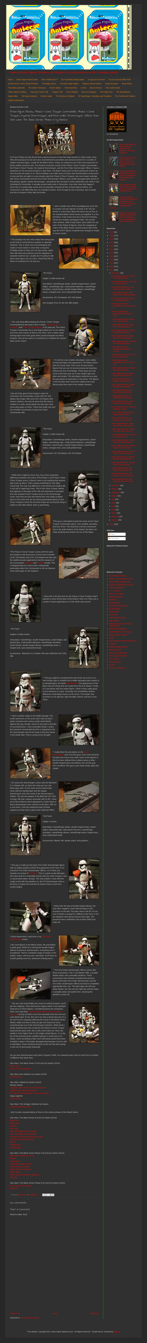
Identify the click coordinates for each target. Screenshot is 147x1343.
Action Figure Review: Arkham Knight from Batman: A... (123, 331)
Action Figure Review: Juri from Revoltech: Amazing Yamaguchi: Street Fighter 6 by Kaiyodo (127, 175)
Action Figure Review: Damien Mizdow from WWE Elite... (123, 458)
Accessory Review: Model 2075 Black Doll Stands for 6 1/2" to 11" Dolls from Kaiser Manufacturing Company (123, 202)
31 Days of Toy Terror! (96, 80)
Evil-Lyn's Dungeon (88, 92)
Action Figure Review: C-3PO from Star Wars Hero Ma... (122, 441)
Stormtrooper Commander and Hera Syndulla (29, 1093)
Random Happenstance (118, 647)
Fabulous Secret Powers (92, 84)
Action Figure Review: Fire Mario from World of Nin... (124, 436)
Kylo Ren (14, 1188)
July (113, 499)
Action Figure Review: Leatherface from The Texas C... (123, 306)
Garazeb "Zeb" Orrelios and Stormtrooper (28, 1088)
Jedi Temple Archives (117, 618)
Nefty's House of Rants (118, 635)
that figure (33, 873)
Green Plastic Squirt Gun (119, 606)
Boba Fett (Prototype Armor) (22, 1156)
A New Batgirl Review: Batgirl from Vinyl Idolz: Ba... (122, 320)
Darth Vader (15, 1172)
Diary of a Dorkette (116, 594)
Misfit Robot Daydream (118, 629)
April (114, 510)
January (115, 520)
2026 (112, 232)
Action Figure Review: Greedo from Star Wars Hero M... (123, 430)
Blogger (117, 1332)
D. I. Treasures (115, 591)
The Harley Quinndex (16, 88)
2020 (112, 253)
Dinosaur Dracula (116, 597)
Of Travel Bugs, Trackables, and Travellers (94, 96)
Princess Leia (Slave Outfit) (21, 1139)
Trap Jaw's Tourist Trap (39, 92)
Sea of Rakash (72, 92)
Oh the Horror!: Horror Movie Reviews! (23, 84)
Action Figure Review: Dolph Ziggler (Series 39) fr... (122, 413)
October (115, 489)
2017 (112, 263)
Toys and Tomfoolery (117, 668)
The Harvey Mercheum (118, 656)
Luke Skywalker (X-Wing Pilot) (23, 1134)
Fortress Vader (46, 96)
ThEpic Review (115, 662)
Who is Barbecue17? (49, 80)
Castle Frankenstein (16, 100)
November (116, 485)
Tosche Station (55, 88)
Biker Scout (15, 1066)
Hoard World (114, 612)
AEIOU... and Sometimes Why (121, 579)
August (114, 496)
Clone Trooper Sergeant (20, 1069)
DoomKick (113, 600)
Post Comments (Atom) (30, 1318)
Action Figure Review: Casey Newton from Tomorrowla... (122, 424)
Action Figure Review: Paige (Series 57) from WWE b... (122, 337)
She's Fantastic (115, 650)
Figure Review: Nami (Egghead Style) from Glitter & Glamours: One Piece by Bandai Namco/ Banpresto (127, 217)
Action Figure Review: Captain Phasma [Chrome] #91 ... (123, 385)
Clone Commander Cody (20, 1164)
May (113, 506)
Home (10, 80)
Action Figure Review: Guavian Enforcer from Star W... (123, 463)
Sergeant (29, 563)
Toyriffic (112, 665)
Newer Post (15, 1313)
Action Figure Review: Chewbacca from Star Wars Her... (123, 362)
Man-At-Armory (96, 88)
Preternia (112, 644)
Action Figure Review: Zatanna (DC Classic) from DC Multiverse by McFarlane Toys (128, 188)
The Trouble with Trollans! (125, 96)
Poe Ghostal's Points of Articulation (122, 641)
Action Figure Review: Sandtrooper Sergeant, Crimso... (121, 349)
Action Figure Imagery (117, 576)
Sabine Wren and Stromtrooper (23, 1090)
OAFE (111, 638)
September (116, 492)
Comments (113, 538)
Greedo (13, 1126)
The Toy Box (114, 659)
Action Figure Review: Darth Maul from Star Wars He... (122, 374)
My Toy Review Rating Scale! (72, 80)
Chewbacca (15, 1161)
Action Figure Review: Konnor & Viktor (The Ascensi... (123, 356)
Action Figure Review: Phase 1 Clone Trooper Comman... (123, 452)
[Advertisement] (54, 1291)
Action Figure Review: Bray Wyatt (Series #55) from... (122, 391)
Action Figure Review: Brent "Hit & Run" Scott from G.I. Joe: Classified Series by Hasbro (127, 162)
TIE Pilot (14, 1177)
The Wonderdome (123, 92)
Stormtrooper (72, 683)
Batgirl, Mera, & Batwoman (119, 582)
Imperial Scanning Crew (20, 1107)
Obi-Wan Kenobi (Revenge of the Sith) (26, 1137)
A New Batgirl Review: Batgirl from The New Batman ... (122, 326)
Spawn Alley (13, 96)
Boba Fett (14, 1120)
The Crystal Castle (112, 88)
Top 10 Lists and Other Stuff (119, 80)
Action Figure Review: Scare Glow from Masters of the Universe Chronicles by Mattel (127, 148)
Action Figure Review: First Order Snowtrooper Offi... (122, 469)
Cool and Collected (116, 588)
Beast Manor (127, 84)
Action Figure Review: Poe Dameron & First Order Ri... (122, 475)
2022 (112, 246)
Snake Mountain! (111, 84)
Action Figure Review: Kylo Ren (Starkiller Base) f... (123, 408)
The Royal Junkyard (29, 96)
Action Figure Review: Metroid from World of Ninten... (123, 299)
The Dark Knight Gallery (69, 84)
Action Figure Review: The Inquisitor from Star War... (122, 419)
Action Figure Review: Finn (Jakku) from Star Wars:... (122, 397)
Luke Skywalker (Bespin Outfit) (23, 1131)
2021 (112, 249)
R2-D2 (13, 1142)
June (114, 503)
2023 (112, 242)
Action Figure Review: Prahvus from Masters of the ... (123, 277)
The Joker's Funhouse (37, 88)
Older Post (94, 1313)
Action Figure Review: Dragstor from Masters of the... (123, 369)
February (115, 517)
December (116, 273)
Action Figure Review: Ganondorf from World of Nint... (121, 313)
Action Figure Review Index (27, 80)
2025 (112, 235)
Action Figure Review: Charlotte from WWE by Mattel (123, 342)
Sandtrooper (15, 1145)
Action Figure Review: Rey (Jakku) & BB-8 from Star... (122, 480)
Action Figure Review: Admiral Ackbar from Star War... (123, 447)
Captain (40, 563)
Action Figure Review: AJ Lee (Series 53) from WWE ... (122, 288)
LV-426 (83, 88)
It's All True (113, 615)
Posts (111, 534)
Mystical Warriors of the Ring (120, 632)
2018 (112, 260)
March (114, 513)
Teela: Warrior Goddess (17, 92)
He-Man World (114, 609)
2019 (112, 256)
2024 (112, 239)
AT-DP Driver (15, 1099)
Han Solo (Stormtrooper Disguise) (24, 1175)
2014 (112, 524)
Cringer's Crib (57, 92)
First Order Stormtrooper (20, 1186)
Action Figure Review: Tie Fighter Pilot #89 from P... (122, 380)
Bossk (12, 1158)
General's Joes (115, 603)
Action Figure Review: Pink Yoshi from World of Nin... (124, 283)
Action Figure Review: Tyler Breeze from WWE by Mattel (123, 294)
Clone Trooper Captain (32, 327)
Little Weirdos (114, 621)
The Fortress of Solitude (65, 96)
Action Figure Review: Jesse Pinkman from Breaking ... (122, 402)
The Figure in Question (118, 653)
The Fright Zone (106, 92)
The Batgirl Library (49, 84)
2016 (112, 267)
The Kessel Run (71, 88)
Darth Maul (14, 1123)
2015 (112, 270)
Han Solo (14, 1128)
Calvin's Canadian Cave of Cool (121, 585)
